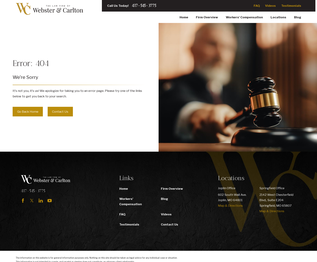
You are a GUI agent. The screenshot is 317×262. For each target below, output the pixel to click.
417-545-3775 (144, 6)
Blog (164, 199)
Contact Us (60, 111)
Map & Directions (230, 205)
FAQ (257, 5)
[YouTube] (49, 200)
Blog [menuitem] (297, 17)
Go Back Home (27, 111)
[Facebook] (23, 200)
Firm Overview (172, 188)
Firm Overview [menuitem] (207, 17)
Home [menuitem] (184, 17)
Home (123, 188)
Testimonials (291, 5)
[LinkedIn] (41, 200)
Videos (270, 5)
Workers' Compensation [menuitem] (244, 17)
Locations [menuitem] (278, 17)
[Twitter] (32, 200)
